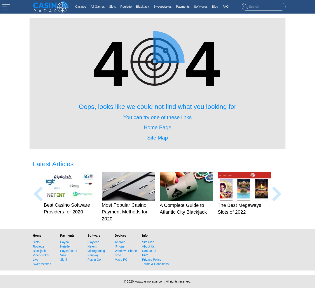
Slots (36, 242)
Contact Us (149, 251)
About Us (148, 246)
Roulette (38, 246)
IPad (118, 255)
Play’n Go (94, 259)
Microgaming (96, 251)
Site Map (148, 242)
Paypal (65, 242)
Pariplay (93, 255)
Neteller (65, 246)
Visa (63, 255)
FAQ (145, 255)
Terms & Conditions (155, 264)
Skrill (63, 259)
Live (35, 259)
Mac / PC (121, 259)
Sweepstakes (42, 264)
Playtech (93, 242)
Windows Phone (126, 251)
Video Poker (41, 255)
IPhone (119, 246)
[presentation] (38, 193)
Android (120, 242)
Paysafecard (68, 251)
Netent (92, 246)
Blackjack (39, 251)
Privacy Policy (151, 259)
